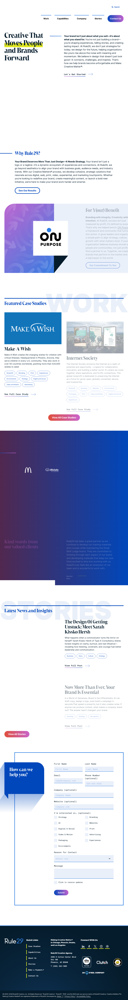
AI (59, 823)
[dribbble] (107, 946)
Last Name (90, 763)
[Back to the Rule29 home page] (9, 14)
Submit (61, 892)
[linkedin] (83, 946)
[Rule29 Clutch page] (102, 962)
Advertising (95, 834)
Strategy (62, 817)
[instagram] (101, 946)
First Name (60, 763)
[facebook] (89, 946)
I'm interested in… (72, 813)
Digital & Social (66, 828)
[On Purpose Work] (87, 962)
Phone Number (92, 777)
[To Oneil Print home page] (93, 973)
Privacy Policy (70, 996)
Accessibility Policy (84, 996)
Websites (93, 823)
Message (58, 865)
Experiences (95, 840)
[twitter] (95, 946)
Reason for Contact (65, 852)
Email (57, 775)
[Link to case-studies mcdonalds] (28, 470)
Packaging (63, 840)
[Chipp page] (118, 962)
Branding (93, 817)
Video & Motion (65, 834)
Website (65, 801)
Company (81, 18)
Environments (64, 846)
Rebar (59, 996)
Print (92, 828)
